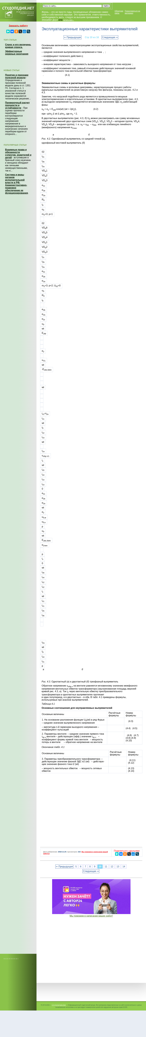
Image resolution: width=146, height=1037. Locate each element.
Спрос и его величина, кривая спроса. (18, 45)
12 (112, 866)
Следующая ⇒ (110, 37)
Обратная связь (119, 12)
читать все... (68, 20)
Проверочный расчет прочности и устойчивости (17, 105)
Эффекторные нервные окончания (16, 52)
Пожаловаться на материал (132, 12)
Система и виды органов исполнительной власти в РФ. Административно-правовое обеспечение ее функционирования (16, 183)
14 (123, 866)
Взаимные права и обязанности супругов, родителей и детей (18, 153)
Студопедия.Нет (59, 1005)
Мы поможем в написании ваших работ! (91, 916)
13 (118, 866)
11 (106, 866)
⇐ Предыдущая (72, 37)
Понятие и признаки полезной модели (16, 76)
